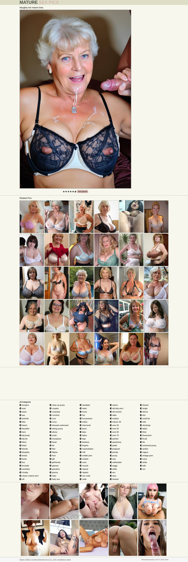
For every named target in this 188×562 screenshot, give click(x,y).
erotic (53, 435)
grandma (55, 469)
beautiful (24, 429)
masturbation (86, 449)
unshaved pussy (148, 445)
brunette (24, 466)
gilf (52, 459)
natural (84, 469)
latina (83, 435)
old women (116, 412)
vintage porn (146, 456)
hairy (53, 476)
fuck (53, 456)
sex (112, 472)
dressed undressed (59, 425)
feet (52, 449)
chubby (24, 472)
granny (54, 472)
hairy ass (55, 479)
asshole (24, 419)
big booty (25, 435)
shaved (114, 479)
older (113, 415)
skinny (144, 412)
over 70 (114, 435)
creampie (55, 412)
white (143, 462)
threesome (146, 435)
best (23, 432)
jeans (83, 429)
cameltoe (25, 469)
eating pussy (56, 429)
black (23, 445)
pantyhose (115, 442)
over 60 (114, 432)
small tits (145, 419)
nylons (114, 405)
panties (114, 439)
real (113, 459)
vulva (143, 459)
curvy (53, 422)
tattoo (143, 429)
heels (83, 408)
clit (22, 479)
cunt (53, 419)
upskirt (144, 449)
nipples (84, 472)
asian (23, 412)
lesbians (84, 442)
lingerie (84, 445)
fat (52, 445)
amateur (24, 405)
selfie (113, 469)
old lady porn (116, 408)
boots (23, 459)
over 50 (114, 429)
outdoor (114, 419)
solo (143, 422)
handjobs (85, 405)
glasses (54, 466)
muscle (84, 466)
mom (83, 462)
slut (142, 415)
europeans (55, 439)
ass (22, 415)
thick (143, 432)
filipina (54, 452)
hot (82, 415)
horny (83, 412)
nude (83, 479)
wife (143, 466)
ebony (53, 432)
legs (83, 439)
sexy (113, 476)
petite (113, 445)
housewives (86, 419)
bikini (23, 442)
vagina (144, 452)
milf (82, 452)
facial (53, 442)
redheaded (116, 462)
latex (83, 432)
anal (23, 408)
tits (142, 442)
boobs (23, 456)
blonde (24, 449)
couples (54, 408)
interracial (85, 425)
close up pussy (57, 405)
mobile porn (86, 456)
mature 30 (115, 422)
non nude (85, 476)
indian (83, 422)
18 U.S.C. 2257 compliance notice (58, 560)
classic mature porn (29, 476)
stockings (145, 425)
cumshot (54, 415)
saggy (114, 466)
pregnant (115, 449)
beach (23, 425)
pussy (113, 456)
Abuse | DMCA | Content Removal (32, 560)
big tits (24, 439)
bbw (23, 422)
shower (144, 405)
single (143, 408)
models (84, 459)
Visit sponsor (82, 191)
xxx (142, 469)
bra (22, 462)
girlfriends (55, 462)
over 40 (114, 425)
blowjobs (24, 452)
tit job (143, 439)
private (114, 452)
